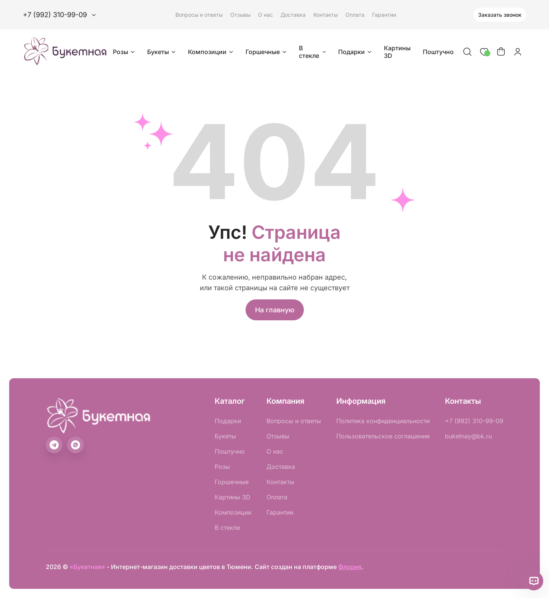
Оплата (354, 14)
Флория (349, 567)
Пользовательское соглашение (383, 436)
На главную (274, 310)
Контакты (325, 14)
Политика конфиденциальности (383, 421)
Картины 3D (397, 51)
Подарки (355, 52)
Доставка (293, 14)
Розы (124, 52)
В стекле (313, 51)
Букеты (162, 52)
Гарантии (384, 14)
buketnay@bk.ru (468, 436)
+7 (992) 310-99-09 (474, 421)
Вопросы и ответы (199, 14)
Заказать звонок (500, 14)
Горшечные (267, 52)
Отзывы (240, 14)
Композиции (211, 52)
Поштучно (438, 52)
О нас (265, 14)
